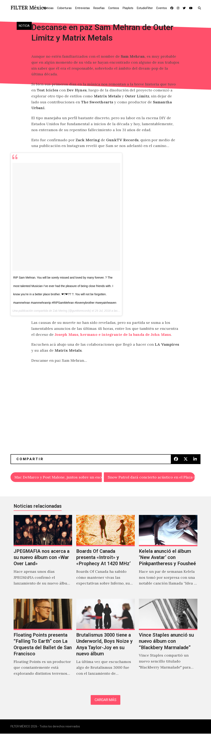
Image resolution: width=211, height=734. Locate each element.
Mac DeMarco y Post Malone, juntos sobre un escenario (58, 477)
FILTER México (29, 8)
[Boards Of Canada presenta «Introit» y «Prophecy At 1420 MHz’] (105, 555)
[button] (200, 8)
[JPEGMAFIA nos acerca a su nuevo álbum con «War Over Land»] (43, 555)
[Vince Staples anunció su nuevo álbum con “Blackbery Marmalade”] (168, 642)
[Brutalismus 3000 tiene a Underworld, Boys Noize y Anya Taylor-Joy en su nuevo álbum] (105, 642)
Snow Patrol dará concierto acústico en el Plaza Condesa (151, 477)
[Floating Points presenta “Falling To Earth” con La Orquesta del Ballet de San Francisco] (43, 642)
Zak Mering (60, 310)
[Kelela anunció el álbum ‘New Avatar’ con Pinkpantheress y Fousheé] (168, 555)
